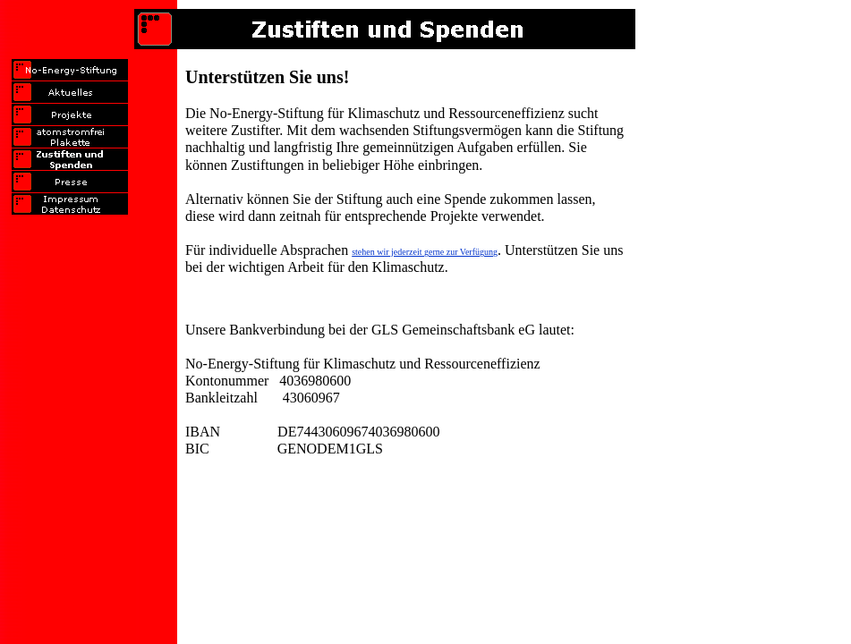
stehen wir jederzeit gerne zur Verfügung (425, 252)
